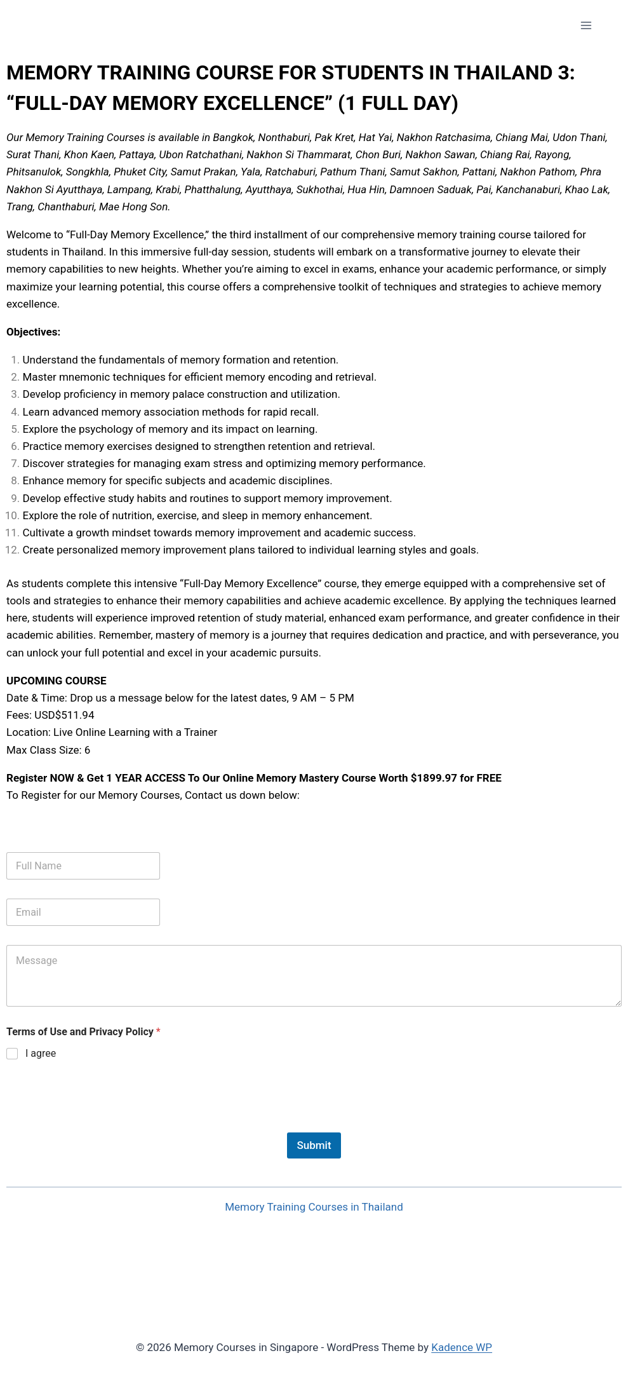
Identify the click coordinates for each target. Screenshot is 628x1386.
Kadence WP (461, 1347)
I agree (40, 1053)
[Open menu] (586, 25)
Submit (314, 1145)
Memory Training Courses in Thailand (314, 1206)
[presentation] (102, 1124)
